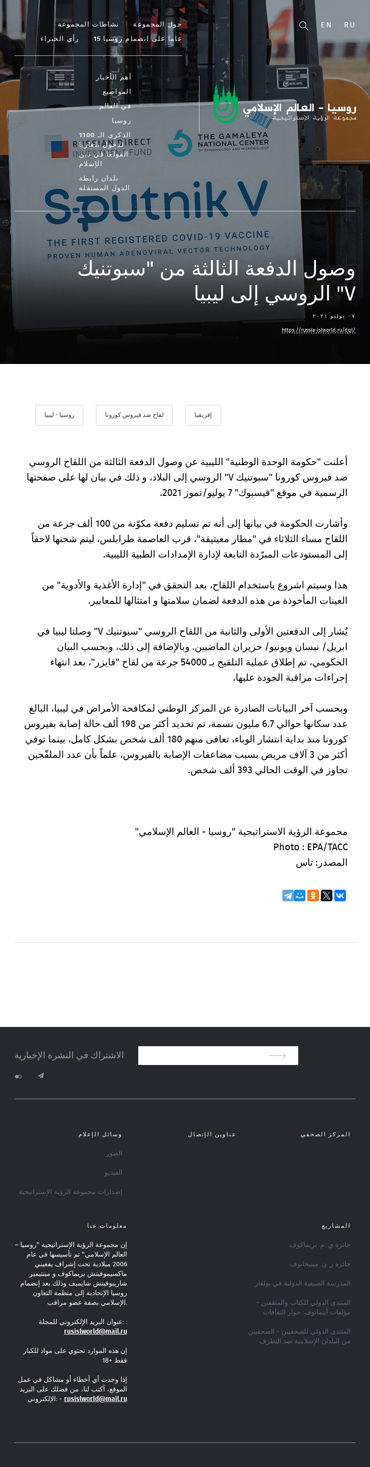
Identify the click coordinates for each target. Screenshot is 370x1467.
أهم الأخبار (114, 77)
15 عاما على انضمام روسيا (137, 39)
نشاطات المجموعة (88, 24)
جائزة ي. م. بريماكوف (320, 1245)
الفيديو (113, 1172)
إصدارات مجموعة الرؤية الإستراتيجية (70, 1192)
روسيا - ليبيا (59, 415)
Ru (350, 25)
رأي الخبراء (59, 39)
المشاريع (336, 1226)
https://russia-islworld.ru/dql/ (319, 330)
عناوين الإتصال (212, 1134)
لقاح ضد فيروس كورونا (134, 415)
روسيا (122, 120)
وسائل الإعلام (100, 1134)
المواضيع (117, 92)
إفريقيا (203, 415)
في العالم (115, 106)
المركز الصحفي (326, 1134)
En (326, 25)
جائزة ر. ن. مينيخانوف (320, 1264)
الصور (114, 1153)
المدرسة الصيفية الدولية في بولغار (303, 1283)
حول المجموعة (157, 24)
